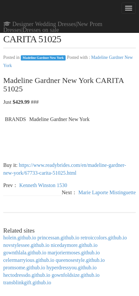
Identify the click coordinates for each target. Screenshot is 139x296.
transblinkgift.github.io (27, 282)
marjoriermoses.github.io (73, 252)
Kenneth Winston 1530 (43, 185)
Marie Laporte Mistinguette (107, 192)
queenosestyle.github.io (80, 260)
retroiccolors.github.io (104, 237)
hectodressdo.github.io (26, 275)
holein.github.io (19, 237)
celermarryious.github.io (28, 260)
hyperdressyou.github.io (71, 267)
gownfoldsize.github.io (76, 275)
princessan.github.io (58, 237)
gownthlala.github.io (24, 252)
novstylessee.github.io (26, 245)
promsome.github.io (24, 267)
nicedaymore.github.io (74, 245)
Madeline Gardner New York (43, 58)
